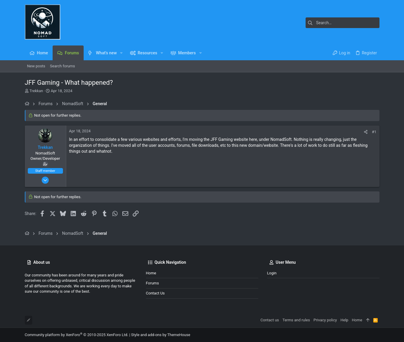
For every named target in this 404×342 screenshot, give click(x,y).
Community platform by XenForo (76, 335)
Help (344, 320)
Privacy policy (325, 320)
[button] (121, 53)
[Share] (366, 132)
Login (272, 273)
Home (151, 273)
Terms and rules (296, 320)
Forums (152, 283)
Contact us (155, 293)
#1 (374, 132)
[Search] (342, 22)
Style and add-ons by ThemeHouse (160, 335)
